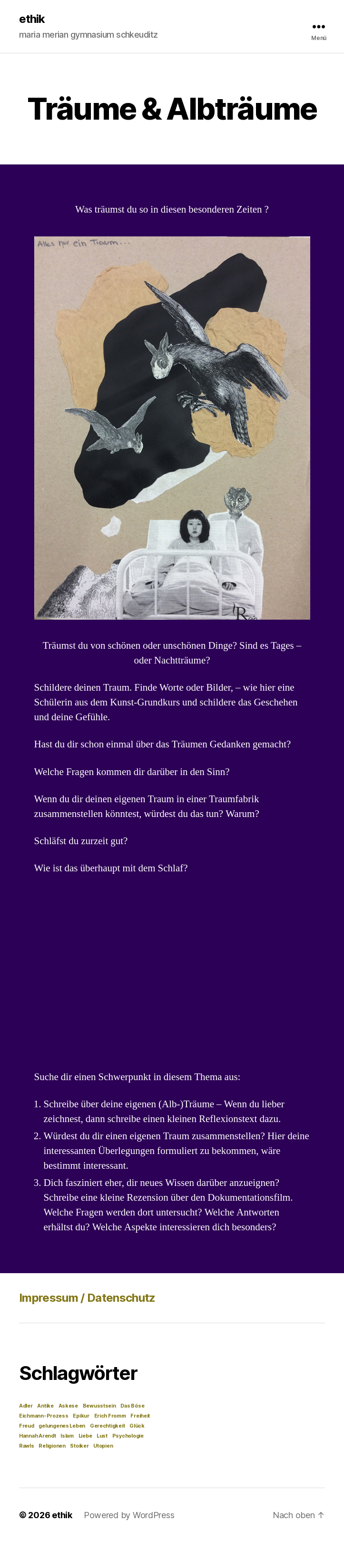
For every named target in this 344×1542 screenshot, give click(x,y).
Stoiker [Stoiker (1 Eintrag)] (79, 1446)
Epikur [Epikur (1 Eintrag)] (81, 1416)
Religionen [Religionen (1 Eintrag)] (52, 1446)
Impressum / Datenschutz (87, 1298)
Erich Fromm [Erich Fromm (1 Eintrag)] (110, 1416)
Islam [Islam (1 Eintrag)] (67, 1436)
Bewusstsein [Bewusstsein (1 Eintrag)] (99, 1406)
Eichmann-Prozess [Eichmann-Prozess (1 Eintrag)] (44, 1416)
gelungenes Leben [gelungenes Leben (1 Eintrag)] (62, 1426)
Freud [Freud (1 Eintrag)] (26, 1426)
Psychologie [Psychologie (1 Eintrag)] (128, 1436)
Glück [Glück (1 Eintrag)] (137, 1426)
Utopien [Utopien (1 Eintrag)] (103, 1446)
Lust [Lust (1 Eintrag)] (102, 1436)
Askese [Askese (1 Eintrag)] (68, 1406)
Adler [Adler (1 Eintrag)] (26, 1406)
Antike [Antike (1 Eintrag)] (45, 1406)
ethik (32, 19)
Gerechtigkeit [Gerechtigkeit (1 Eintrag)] (107, 1426)
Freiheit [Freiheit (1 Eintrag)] (140, 1416)
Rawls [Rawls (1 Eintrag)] (26, 1446)
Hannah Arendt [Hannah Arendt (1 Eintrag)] (37, 1436)
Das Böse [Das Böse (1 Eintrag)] (132, 1406)
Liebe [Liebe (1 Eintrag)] (85, 1436)
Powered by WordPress (129, 1515)
